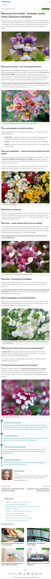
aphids (26, 372)
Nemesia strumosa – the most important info (18, 502)
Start (25, 570)
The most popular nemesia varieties (16, 504)
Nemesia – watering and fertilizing (15, 513)
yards (6, 86)
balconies (24, 86)
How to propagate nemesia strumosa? (16, 515)
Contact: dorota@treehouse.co (20, 480)
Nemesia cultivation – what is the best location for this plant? (23, 506)
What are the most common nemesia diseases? (19, 517)
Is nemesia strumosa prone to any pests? (17, 520)
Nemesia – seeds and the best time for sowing (18, 511)
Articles (5, 4)
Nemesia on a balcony (12, 508)
